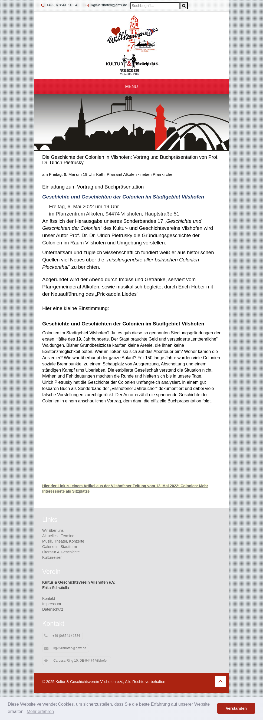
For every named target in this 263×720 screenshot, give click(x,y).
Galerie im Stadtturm (59, 546)
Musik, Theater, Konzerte (63, 541)
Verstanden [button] (236, 708)
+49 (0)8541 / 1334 (62, 636)
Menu (131, 86)
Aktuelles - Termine (58, 536)
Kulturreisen (52, 557)
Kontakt (48, 598)
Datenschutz (52, 609)
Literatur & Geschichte (61, 552)
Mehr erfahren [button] (40, 711)
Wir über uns (53, 530)
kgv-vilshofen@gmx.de (109, 5)
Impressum (51, 604)
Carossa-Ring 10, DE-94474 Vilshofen (76, 661)
